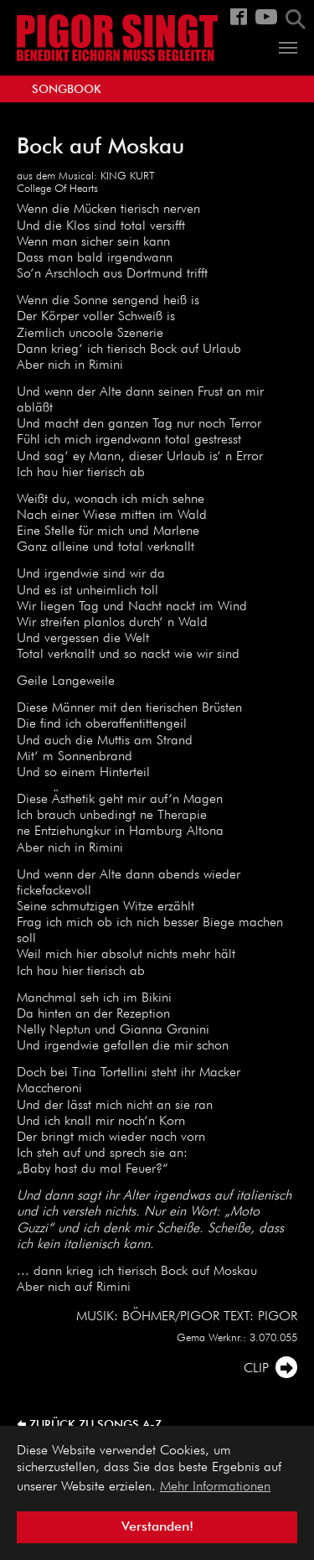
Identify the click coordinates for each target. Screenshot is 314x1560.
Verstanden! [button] (157, 1527)
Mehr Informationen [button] (215, 1487)
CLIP (256, 1369)
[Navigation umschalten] (288, 48)
